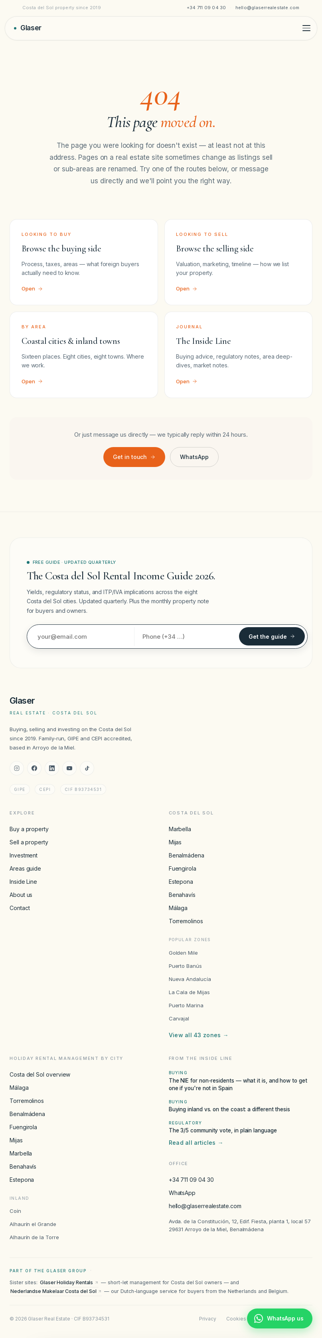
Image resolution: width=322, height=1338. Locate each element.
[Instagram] (17, 768)
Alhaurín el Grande (33, 1224)
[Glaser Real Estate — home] (27, 28)
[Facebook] (34, 768)
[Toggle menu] (306, 28)
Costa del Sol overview (40, 1074)
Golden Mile (183, 953)
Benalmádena (186, 855)
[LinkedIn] (52, 768)
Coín (15, 1211)
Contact (20, 907)
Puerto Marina (186, 1005)
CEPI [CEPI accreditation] (45, 789)
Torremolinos (186, 921)
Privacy (207, 1319)
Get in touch (134, 456)
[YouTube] (69, 768)
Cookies (236, 1319)
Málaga (178, 907)
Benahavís (182, 894)
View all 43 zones (199, 1035)
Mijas (175, 842)
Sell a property (29, 842)
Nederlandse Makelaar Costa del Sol (56, 1291)
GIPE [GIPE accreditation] (20, 789)
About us (21, 894)
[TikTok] (87, 768)
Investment (24, 855)
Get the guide (272, 636)
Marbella (180, 829)
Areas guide (25, 868)
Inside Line (23, 881)
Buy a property (29, 829)
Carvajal (179, 1018)
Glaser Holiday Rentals (69, 1282)
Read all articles (196, 1142)
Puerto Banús (185, 966)
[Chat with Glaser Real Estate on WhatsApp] (279, 1318)
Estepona (181, 881)
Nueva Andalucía (190, 979)
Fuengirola (182, 868)
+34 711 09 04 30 (206, 7)
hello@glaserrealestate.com (267, 7)
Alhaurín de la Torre (34, 1237)
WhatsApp (194, 456)
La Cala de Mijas (189, 992)
